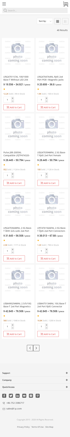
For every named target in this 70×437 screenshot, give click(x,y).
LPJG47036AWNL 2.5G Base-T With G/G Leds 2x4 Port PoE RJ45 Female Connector (17, 230)
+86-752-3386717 (15, 402)
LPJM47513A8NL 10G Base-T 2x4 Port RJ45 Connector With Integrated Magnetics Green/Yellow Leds (51, 308)
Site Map (49, 426)
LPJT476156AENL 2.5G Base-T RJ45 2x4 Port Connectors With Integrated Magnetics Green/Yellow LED (51, 232)
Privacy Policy (23, 426)
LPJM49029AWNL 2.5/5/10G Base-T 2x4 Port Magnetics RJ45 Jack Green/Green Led (17, 306)
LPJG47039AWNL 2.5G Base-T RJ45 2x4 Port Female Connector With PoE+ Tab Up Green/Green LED (51, 157)
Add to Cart (14, 107)
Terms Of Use (37, 426)
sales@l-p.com (14, 408)
